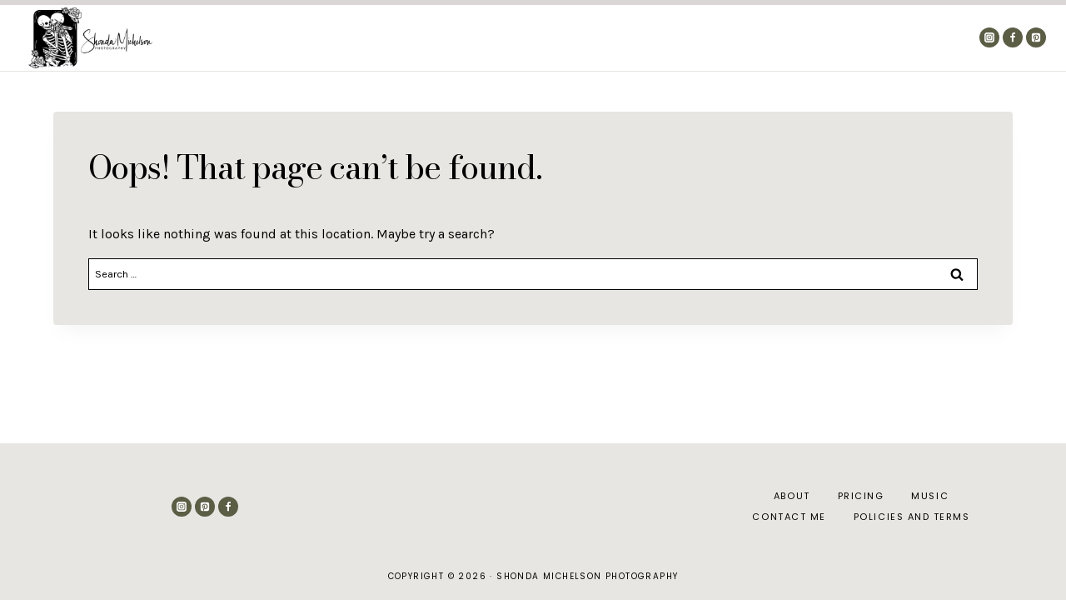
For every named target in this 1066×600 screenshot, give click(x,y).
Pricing (839, 37)
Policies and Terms (912, 516)
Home (641, 37)
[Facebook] (1013, 38)
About (698, 37)
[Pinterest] (1036, 38)
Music (930, 495)
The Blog (766, 37)
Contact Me (922, 37)
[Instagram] (989, 38)
